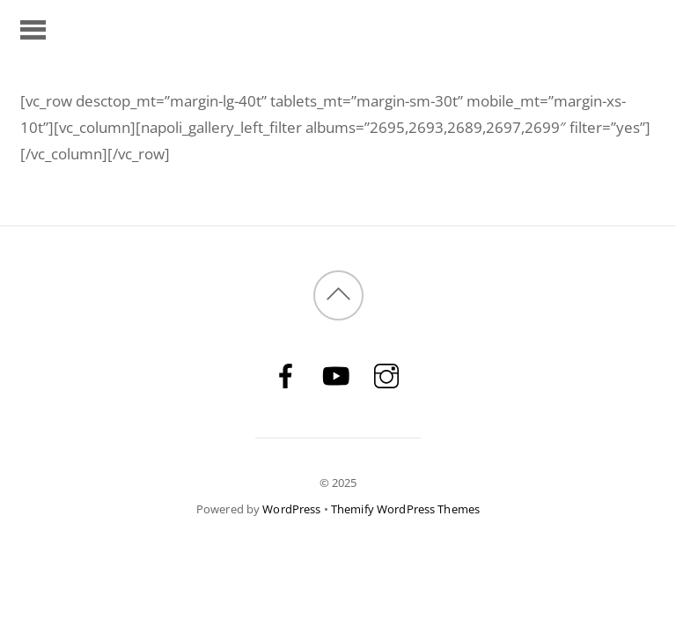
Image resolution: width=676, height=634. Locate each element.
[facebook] (286, 375)
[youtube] (336, 375)
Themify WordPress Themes (405, 509)
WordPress (291, 509)
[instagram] (386, 375)
